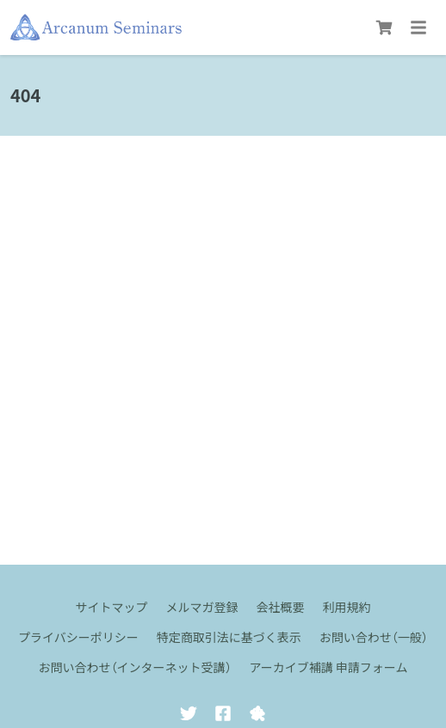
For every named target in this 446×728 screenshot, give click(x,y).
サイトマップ (112, 606)
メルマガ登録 (202, 606)
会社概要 (281, 606)
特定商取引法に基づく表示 (229, 636)
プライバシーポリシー (78, 636)
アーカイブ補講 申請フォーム (329, 667)
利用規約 (347, 606)
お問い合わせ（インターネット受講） (135, 667)
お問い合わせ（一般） (373, 636)
